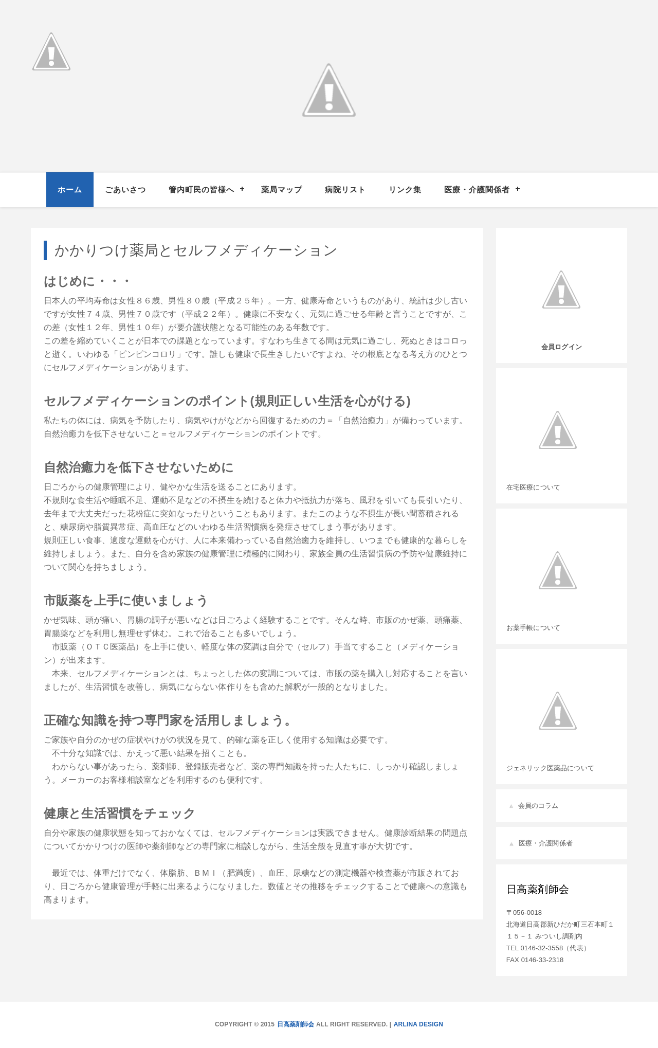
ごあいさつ (125, 189)
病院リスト (345, 189)
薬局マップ (281, 189)
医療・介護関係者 (477, 189)
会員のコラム (538, 805)
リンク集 (405, 189)
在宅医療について (533, 487)
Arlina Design (418, 1024)
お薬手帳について (533, 627)
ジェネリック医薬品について (550, 768)
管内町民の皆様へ (201, 189)
